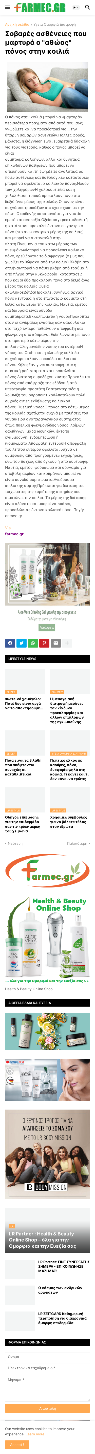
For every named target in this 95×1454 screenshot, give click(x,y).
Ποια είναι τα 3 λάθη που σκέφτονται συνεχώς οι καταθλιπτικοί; (23, 767)
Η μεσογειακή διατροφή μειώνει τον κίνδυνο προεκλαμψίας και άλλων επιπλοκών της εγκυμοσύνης (67, 710)
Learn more (35, 1434)
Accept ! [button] (17, 1444)
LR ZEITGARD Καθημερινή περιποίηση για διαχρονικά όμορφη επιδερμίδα (62, 1318)
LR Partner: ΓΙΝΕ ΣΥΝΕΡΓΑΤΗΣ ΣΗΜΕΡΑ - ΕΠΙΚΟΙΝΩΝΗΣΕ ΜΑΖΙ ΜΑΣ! (64, 1266)
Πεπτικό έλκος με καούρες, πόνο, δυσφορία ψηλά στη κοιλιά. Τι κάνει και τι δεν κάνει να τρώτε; (69, 769)
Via (8, 527)
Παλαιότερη (77, 843)
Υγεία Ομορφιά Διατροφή (54, 24)
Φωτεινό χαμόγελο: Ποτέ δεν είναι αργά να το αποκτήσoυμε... (24, 703)
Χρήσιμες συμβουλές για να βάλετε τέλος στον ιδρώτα (68, 821)
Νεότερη (15, 843)
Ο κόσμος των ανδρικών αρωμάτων (60, 1290)
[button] (7, 7)
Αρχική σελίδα (17, 24)
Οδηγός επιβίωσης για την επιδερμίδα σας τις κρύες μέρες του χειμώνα (22, 824)
